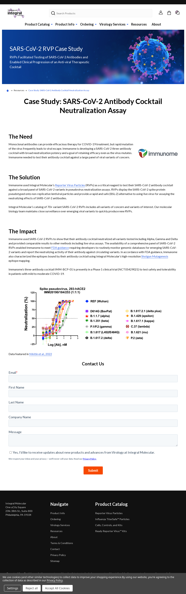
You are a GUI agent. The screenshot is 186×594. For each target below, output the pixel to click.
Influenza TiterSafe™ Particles (112, 519)
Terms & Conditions (61, 543)
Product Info (64, 24)
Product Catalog (37, 24)
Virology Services (112, 24)
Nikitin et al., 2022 (40, 354)
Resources (139, 24)
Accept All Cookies (57, 588)
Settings (12, 588)
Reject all (32, 588)
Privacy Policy (58, 555)
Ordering (87, 24)
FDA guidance (60, 247)
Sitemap (55, 560)
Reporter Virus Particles (70, 185)
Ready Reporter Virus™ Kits (111, 531)
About (156, 24)
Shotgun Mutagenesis (154, 256)
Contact (55, 549)
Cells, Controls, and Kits (108, 525)
